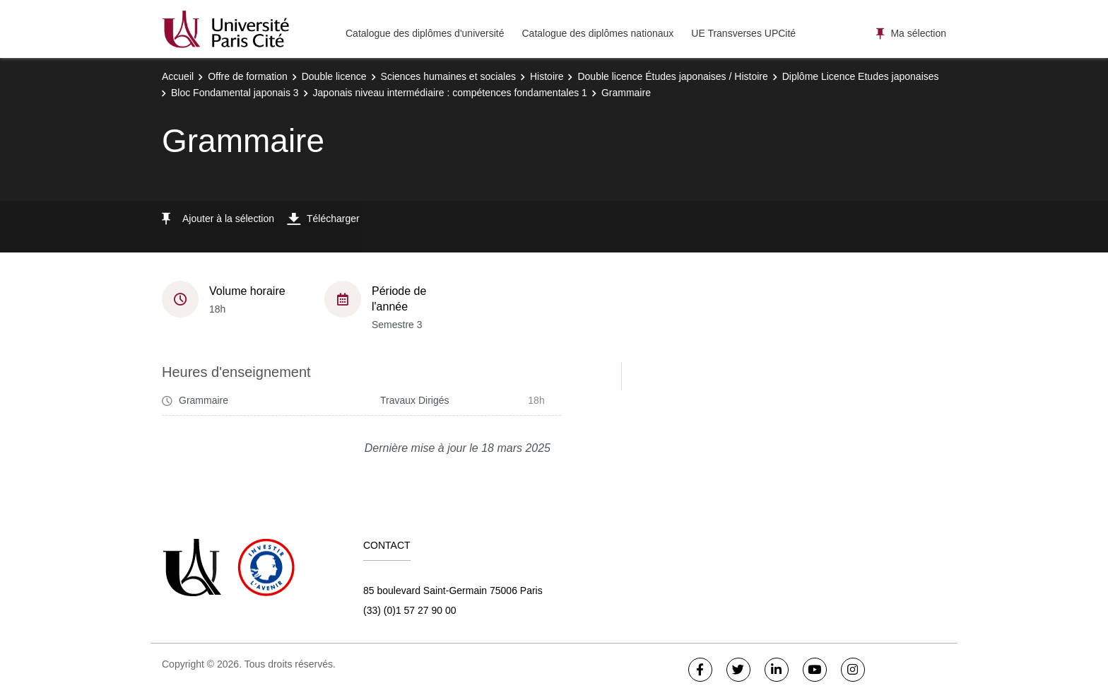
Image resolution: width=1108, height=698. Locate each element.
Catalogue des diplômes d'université (425, 33)
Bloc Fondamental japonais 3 (235, 92)
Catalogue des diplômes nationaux (597, 33)
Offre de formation (248, 76)
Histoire (546, 76)
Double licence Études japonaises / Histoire (672, 76)
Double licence (334, 76)
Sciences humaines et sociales (448, 76)
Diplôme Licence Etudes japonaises (860, 76)
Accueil (178, 76)
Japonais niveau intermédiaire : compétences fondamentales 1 (450, 92)
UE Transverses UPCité (743, 33)
